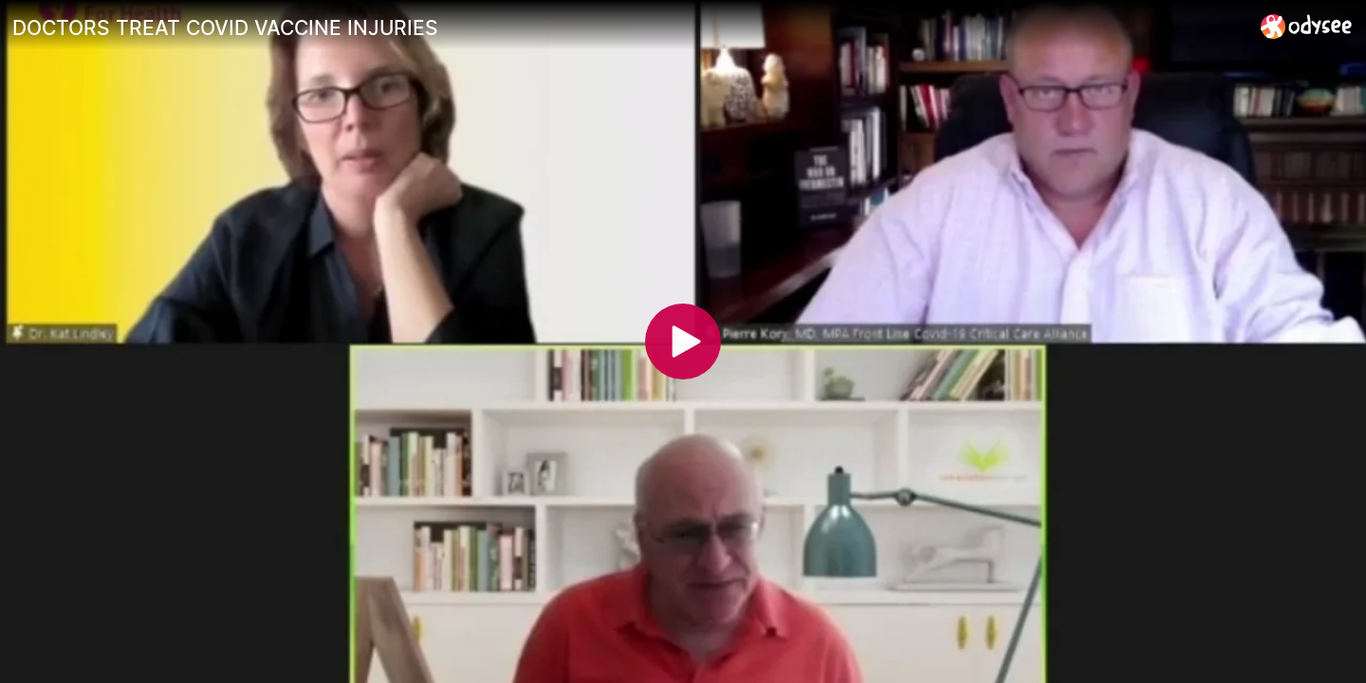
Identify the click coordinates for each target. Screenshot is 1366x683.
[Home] (1306, 26)
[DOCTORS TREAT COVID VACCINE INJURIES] (629, 27)
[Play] (683, 341)
